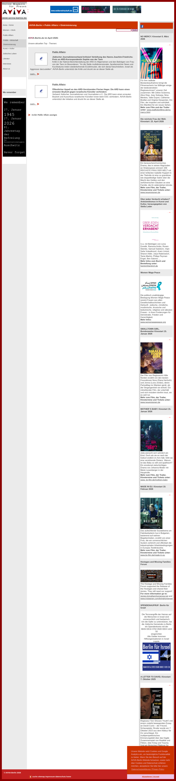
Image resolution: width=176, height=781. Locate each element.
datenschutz (60, 777)
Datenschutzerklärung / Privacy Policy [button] (147, 769)
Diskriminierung (9, 44)
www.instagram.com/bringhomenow (156, 598)
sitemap (41, 777)
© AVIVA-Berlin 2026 (12, 773)
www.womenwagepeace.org (153, 322)
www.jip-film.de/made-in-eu (152, 555)
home (68, 777)
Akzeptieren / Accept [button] (150, 777)
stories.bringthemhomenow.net (154, 596)
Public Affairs (7, 35)
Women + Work (8, 30)
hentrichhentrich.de (149, 266)
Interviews (6, 64)
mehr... (33, 74)
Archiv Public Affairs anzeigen (44, 115)
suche (35, 777)
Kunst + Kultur (8, 48)
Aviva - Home (8, 25)
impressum (50, 777)
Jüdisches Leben (9, 54)
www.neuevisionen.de (150, 192)
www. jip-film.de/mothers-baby (154, 480)
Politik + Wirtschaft (10, 40)
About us (6, 69)
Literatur (6, 59)
